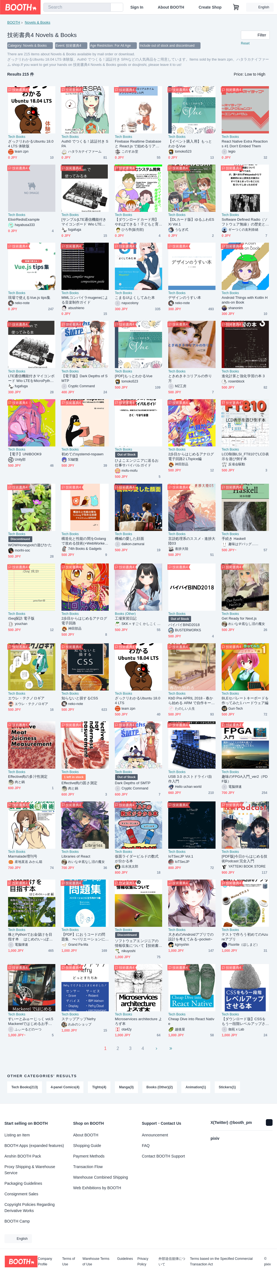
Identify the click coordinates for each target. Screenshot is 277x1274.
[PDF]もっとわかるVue (133, 376)
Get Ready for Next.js (239, 618)
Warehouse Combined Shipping (100, 1177)
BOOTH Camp (17, 1221)
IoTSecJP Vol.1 (180, 856)
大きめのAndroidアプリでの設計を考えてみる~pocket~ (191, 936)
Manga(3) (126, 1087)
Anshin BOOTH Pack (22, 1156)
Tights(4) (99, 1087)
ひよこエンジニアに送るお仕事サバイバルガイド (137, 462)
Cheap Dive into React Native (191, 1021)
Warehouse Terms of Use (96, 1261)
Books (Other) (125, 613)
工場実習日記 (126, 618)
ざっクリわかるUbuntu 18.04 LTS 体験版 (30, 143)
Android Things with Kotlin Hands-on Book (245, 299)
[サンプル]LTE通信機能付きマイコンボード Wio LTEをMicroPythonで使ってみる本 (84, 222)
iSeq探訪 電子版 (21, 618)
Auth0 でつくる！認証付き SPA (84, 143)
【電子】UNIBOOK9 (24, 454)
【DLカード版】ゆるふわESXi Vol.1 (191, 221)
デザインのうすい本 (184, 297)
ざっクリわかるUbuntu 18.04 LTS (137, 700)
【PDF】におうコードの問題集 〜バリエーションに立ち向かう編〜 (83, 937)
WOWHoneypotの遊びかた (30, 545)
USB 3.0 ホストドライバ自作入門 (190, 778)
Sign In (137, 7)
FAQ (146, 1145)
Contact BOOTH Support (163, 1156)
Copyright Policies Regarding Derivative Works (29, 1207)
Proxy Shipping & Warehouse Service (29, 1169)
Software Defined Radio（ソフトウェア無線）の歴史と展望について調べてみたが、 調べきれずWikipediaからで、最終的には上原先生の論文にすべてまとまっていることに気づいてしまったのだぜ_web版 (245, 222)
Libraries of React (75, 856)
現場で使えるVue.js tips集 (29, 297)
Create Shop (210, 7)
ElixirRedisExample (23, 219)
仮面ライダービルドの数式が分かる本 (137, 858)
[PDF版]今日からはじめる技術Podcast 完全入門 (244, 858)
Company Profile (45, 1261)
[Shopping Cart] (236, 7)
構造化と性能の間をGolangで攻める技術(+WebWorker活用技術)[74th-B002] (83, 541)
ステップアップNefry (78, 1019)
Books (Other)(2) (160, 1087)
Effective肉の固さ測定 (79, 783)
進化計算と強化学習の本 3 (243, 376)
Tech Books (16, 136)
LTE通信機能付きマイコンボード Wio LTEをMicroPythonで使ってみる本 (31, 378)
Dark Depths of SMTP (132, 783)
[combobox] (77, 7)
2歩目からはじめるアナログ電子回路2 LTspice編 (191, 456)
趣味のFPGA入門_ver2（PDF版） (245, 778)
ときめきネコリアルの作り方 (190, 378)
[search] (105, 7)
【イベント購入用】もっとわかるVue (190, 143)
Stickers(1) (227, 1087)
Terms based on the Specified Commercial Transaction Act (221, 1261)
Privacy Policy (142, 1261)
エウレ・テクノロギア (26, 698)
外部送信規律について (172, 1261)
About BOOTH (171, 7)
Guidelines (125, 1259)
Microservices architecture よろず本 (138, 1021)
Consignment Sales (21, 1194)
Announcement (155, 1135)
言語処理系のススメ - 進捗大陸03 (191, 541)
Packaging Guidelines (23, 1183)
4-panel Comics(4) (65, 1087)
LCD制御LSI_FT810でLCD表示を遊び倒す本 (245, 456)
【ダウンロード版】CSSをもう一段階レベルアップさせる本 (244, 1021)
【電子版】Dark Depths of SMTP (84, 378)
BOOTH (13, 22)
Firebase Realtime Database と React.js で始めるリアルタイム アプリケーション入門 (138, 143)
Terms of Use (68, 1261)
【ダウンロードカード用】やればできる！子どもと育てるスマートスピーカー (137, 222)
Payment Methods (89, 1156)
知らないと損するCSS (79, 698)
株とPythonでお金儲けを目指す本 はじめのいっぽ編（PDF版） (30, 937)
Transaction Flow (88, 1166)
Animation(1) (196, 1087)
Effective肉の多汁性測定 (28, 776)
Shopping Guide (87, 1145)
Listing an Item (17, 1135)
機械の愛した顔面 (129, 539)
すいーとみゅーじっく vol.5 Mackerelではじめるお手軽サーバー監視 (30, 1021)
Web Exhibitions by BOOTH (97, 1188)
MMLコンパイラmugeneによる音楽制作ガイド (84, 299)
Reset (245, 43)
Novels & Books (37, 22)
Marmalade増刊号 (22, 856)
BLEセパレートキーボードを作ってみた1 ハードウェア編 (245, 700)
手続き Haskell (234, 539)
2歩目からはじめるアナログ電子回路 (84, 620)
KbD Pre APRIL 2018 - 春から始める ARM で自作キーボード (191, 700)
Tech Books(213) (24, 1087)
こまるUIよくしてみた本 (135, 297)
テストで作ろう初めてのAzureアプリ (245, 936)
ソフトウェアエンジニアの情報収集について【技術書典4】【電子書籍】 (137, 943)
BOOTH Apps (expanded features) (34, 1145)
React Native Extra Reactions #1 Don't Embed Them (245, 143)
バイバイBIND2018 (184, 625)
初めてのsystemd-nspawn (82, 454)
